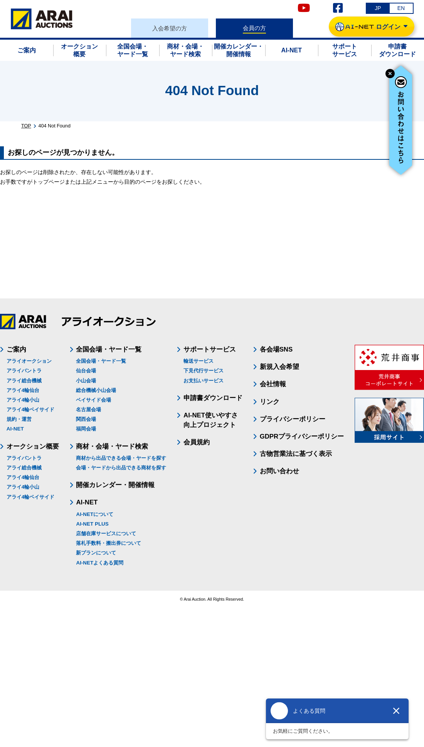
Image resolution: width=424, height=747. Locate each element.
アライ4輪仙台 (23, 390)
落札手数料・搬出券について (108, 543)
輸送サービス (198, 361)
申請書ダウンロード (212, 398)
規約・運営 (19, 419)
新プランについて (96, 553)
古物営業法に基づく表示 (296, 453)
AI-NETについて (94, 514)
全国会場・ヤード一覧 (101, 361)
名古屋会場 (88, 409)
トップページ (48, 182)
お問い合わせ (279, 471)
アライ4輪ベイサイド (30, 409)
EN (401, 8)
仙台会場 (86, 371)
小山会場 (86, 381)
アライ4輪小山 (23, 400)
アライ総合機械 (24, 381)
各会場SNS (276, 349)
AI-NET (15, 429)
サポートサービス (209, 349)
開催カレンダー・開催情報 (115, 485)
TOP (26, 126)
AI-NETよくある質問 (99, 563)
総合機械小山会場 (96, 390)
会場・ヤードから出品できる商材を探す (121, 468)
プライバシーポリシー (292, 419)
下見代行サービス (203, 371)
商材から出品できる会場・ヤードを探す (121, 458)
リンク (269, 401)
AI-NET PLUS (92, 524)
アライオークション (29, 361)
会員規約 (196, 442)
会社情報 (273, 384)
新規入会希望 (279, 366)
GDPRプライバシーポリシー (302, 436)
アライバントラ (24, 371)
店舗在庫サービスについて (106, 533)
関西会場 (86, 419)
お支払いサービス (203, 381)
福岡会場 (86, 429)
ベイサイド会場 (93, 400)
